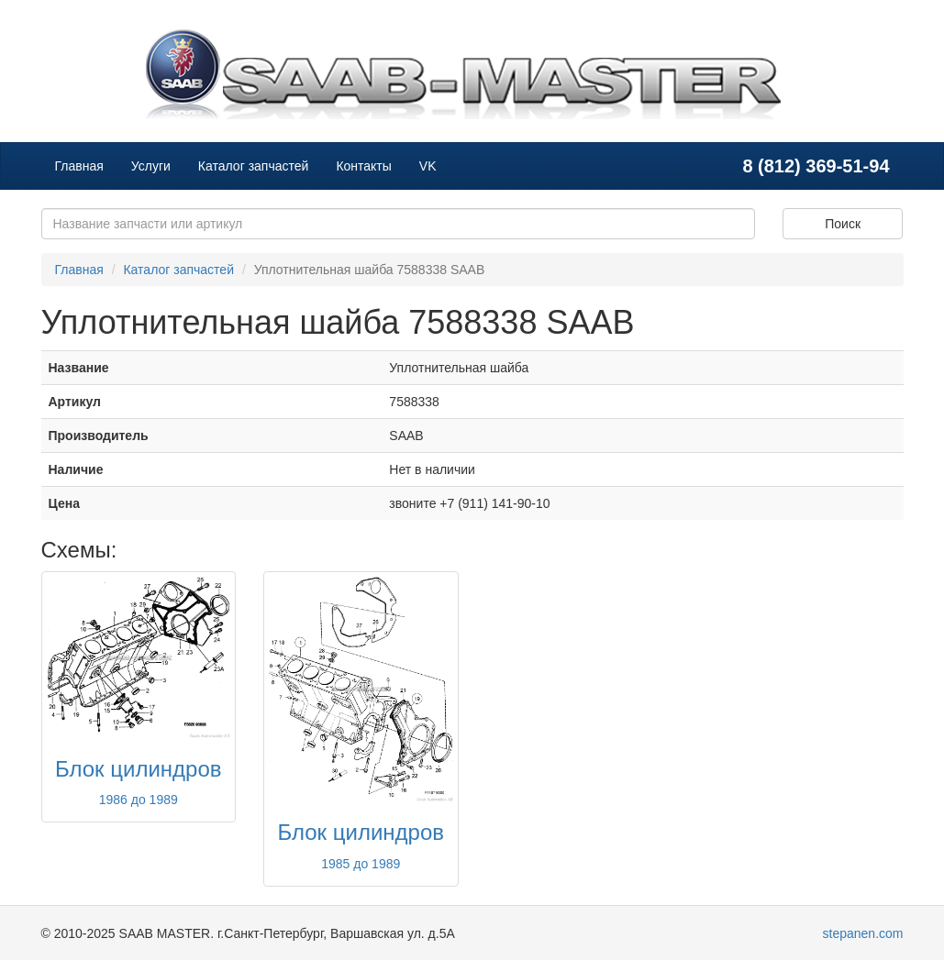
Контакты (363, 166)
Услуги (151, 166)
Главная (79, 166)
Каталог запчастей (253, 166)
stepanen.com (863, 933)
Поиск (843, 223)
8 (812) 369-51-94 (815, 166)
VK (428, 166)
